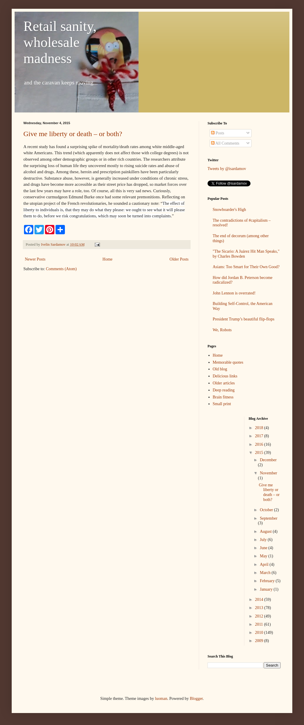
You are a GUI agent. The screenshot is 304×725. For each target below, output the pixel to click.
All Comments (225, 143)
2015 (259, 452)
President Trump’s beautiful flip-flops (243, 319)
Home (108, 259)
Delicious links (225, 376)
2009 (259, 641)
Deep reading (224, 390)
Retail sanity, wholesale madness (59, 42)
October (267, 510)
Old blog (220, 369)
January (267, 589)
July (264, 539)
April (265, 564)
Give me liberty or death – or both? (72, 134)
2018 (259, 428)
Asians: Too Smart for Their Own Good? (246, 267)
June (264, 548)
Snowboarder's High (229, 209)
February (268, 581)
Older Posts (179, 259)
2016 (259, 444)
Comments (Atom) (61, 269)
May (264, 556)
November (268, 473)
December (268, 460)
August (266, 531)
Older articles (224, 383)
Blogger (196, 698)
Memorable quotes (228, 362)
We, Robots (222, 330)
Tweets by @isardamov (227, 168)
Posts (217, 133)
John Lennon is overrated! (234, 293)
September (268, 518)
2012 (259, 616)
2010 (259, 632)
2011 (259, 624)
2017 (259, 436)
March (266, 572)
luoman (161, 698)
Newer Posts (35, 259)
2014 (259, 599)
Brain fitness (223, 397)
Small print (222, 404)
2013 (259, 608)
